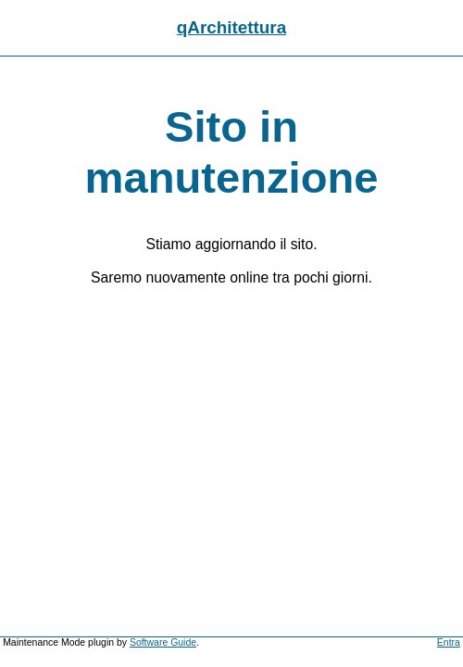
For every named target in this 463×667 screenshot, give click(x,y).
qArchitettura (231, 27)
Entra (448, 642)
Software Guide (163, 642)
